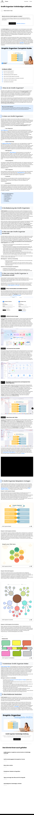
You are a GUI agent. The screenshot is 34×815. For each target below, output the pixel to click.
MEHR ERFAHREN (17, 739)
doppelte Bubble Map (6, 143)
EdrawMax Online (4, 488)
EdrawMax (22, 42)
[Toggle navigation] (33, 1)
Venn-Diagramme (4, 130)
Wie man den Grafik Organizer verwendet (11, 76)
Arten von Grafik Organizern (9, 72)
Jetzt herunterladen (17, 295)
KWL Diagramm (13, 152)
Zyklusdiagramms (21, 172)
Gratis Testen (12, 23)
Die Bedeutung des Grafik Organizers (10, 74)
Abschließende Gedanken (8, 81)
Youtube (23, 453)
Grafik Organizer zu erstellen (13, 285)
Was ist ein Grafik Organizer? (9, 71)
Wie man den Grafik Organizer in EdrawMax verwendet (14, 78)
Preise (31, 1)
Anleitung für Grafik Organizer (9, 452)
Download (26, 1)
